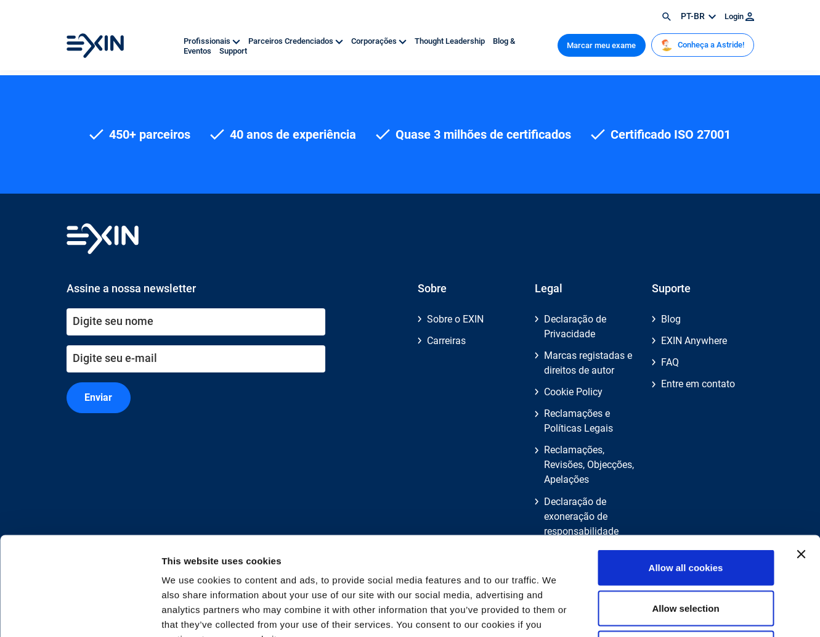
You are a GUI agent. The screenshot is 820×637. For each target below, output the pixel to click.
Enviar (98, 397)
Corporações (379, 41)
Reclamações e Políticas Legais (578, 421)
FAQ (670, 362)
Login (739, 16)
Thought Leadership (451, 41)
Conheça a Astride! (702, 45)
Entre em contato (698, 384)
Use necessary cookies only (685, 556)
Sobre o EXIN (455, 319)
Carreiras (446, 341)
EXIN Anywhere (694, 341)
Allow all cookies (686, 475)
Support (233, 50)
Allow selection (685, 516)
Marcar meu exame (601, 45)
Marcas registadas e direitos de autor (588, 363)
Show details (646, 612)
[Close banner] (801, 462)
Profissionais (213, 41)
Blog (671, 319)
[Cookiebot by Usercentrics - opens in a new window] (80, 613)
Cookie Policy (573, 392)
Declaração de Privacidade (575, 326)
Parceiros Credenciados (296, 41)
